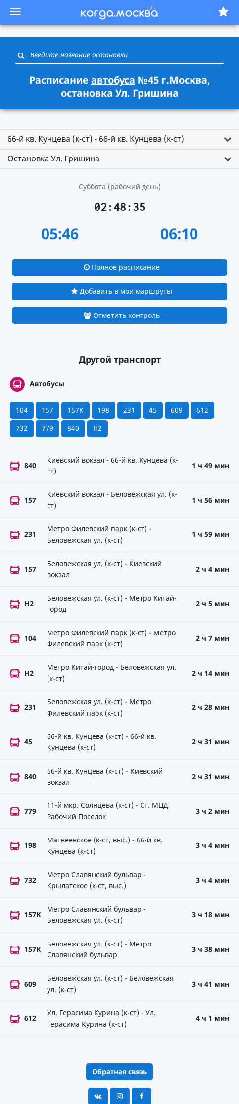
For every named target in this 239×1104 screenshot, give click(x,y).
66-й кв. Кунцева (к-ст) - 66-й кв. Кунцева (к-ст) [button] (95, 138)
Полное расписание (122, 267)
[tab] (119, 139)
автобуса (113, 80)
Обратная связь (119, 1071)
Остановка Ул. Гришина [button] (53, 158)
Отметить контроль (122, 315)
